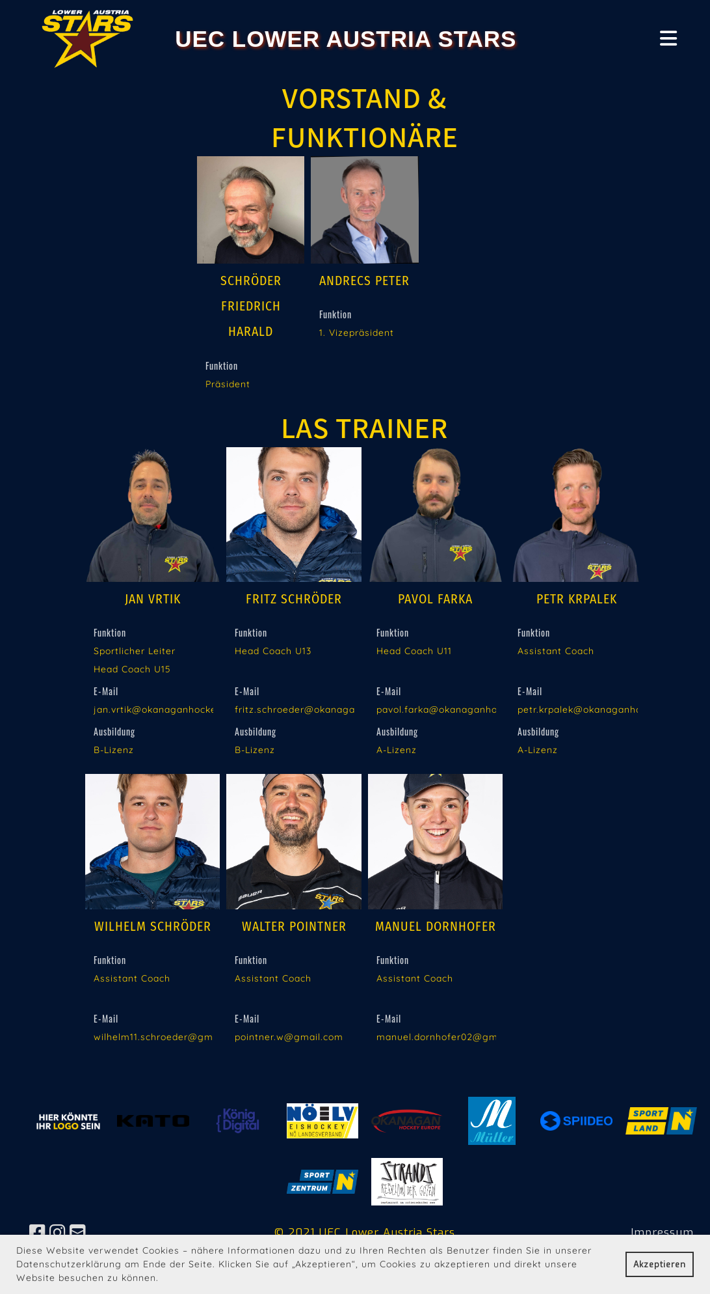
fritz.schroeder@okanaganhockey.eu (322, 709)
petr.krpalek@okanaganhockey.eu (598, 709)
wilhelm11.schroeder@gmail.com (170, 1037)
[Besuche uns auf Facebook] (37, 1233)
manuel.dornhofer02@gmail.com (454, 1037)
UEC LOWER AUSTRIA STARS (345, 38)
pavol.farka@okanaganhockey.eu (455, 709)
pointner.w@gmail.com (289, 1037)
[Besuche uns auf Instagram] (57, 1233)
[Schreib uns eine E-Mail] (78, 1233)
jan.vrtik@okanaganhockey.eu (165, 709)
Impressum (662, 1232)
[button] (164, 1279)
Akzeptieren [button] (659, 1264)
